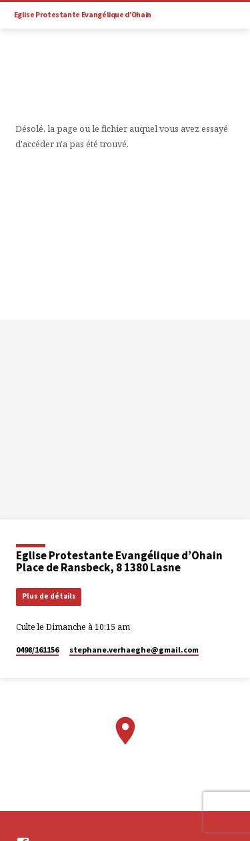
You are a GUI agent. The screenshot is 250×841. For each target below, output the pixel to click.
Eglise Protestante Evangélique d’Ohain (82, 14)
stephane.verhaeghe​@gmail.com (134, 650)
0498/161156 (37, 650)
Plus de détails (49, 596)
